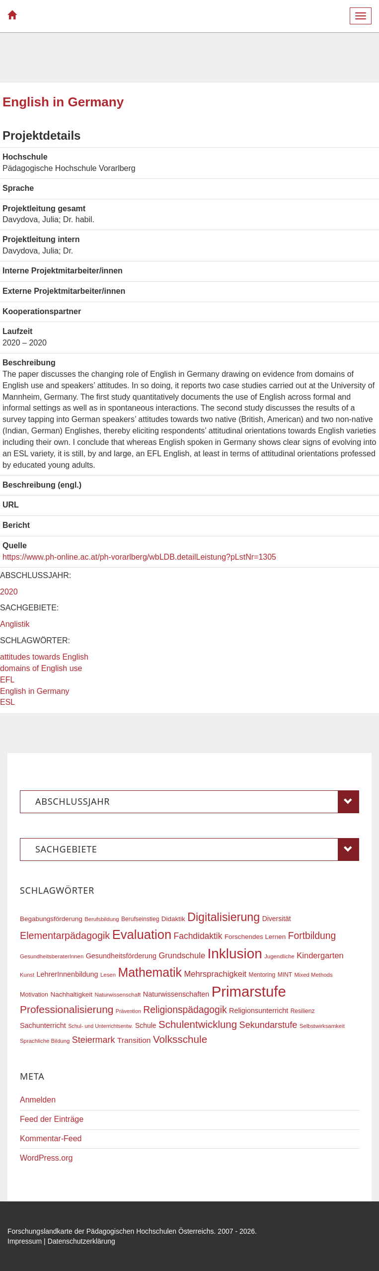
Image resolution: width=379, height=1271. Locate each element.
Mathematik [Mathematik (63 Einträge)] (150, 972)
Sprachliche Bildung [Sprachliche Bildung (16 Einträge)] (45, 1041)
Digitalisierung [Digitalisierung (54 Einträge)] (223, 917)
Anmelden (38, 1100)
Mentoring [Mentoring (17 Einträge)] (262, 974)
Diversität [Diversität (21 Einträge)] (276, 919)
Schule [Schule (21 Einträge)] (145, 1025)
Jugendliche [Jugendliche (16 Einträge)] (279, 956)
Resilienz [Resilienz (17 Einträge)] (303, 1011)
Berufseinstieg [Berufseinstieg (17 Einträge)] (140, 919)
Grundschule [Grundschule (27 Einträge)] (182, 955)
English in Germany (35, 691)
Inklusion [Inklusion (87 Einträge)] (235, 953)
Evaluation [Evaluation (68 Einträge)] (142, 934)
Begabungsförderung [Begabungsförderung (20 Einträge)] (51, 919)
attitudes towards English (44, 657)
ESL (7, 702)
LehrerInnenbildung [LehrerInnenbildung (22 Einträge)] (67, 974)
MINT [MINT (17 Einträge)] (285, 974)
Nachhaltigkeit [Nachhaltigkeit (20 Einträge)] (72, 994)
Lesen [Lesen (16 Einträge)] (108, 975)
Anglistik (15, 624)
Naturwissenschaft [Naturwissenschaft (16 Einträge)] (117, 995)
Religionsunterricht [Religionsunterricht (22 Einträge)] (258, 1011)
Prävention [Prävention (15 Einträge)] (128, 1011)
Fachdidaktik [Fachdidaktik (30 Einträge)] (198, 936)
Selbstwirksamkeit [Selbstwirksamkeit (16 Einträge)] (322, 1026)
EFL (7, 680)
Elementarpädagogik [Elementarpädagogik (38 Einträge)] (65, 935)
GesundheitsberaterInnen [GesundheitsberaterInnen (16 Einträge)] (51, 956)
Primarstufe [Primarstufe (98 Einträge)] (249, 991)
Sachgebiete (197, 849)
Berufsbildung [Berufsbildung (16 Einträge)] (101, 919)
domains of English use (41, 668)
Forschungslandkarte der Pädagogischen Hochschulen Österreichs (110, 1231)
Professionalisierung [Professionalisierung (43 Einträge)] (66, 1009)
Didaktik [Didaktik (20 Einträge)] (173, 919)
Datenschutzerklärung (81, 1241)
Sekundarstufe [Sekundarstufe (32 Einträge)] (268, 1025)
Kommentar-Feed (51, 1138)
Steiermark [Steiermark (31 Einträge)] (93, 1040)
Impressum (24, 1241)
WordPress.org (46, 1158)
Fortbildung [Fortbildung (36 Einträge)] (312, 936)
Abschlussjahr (197, 801)
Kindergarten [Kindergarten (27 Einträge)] (320, 955)
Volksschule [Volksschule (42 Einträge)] (180, 1039)
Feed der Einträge (51, 1119)
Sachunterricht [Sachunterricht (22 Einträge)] (43, 1025)
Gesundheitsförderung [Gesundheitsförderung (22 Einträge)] (121, 956)
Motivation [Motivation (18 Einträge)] (34, 994)
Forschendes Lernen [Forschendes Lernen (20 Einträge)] (255, 936)
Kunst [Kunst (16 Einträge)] (27, 975)
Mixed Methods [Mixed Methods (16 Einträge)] (314, 975)
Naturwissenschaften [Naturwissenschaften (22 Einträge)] (176, 994)
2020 (9, 592)
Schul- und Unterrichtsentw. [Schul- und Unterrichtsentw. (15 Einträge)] (100, 1026)
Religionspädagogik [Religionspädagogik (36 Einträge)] (185, 1010)
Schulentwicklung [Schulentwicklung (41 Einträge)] (197, 1024)
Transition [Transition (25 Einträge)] (134, 1040)
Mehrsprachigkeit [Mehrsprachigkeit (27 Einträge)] (215, 973)
